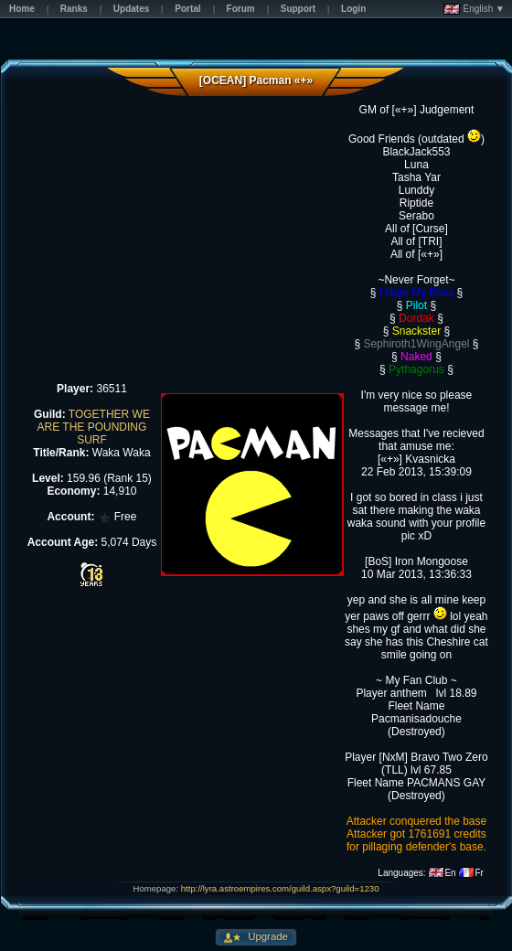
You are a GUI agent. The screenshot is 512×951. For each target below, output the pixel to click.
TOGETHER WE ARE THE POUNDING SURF (93, 427)
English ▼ (474, 9)
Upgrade (266, 936)
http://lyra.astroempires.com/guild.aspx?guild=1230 (280, 888)
